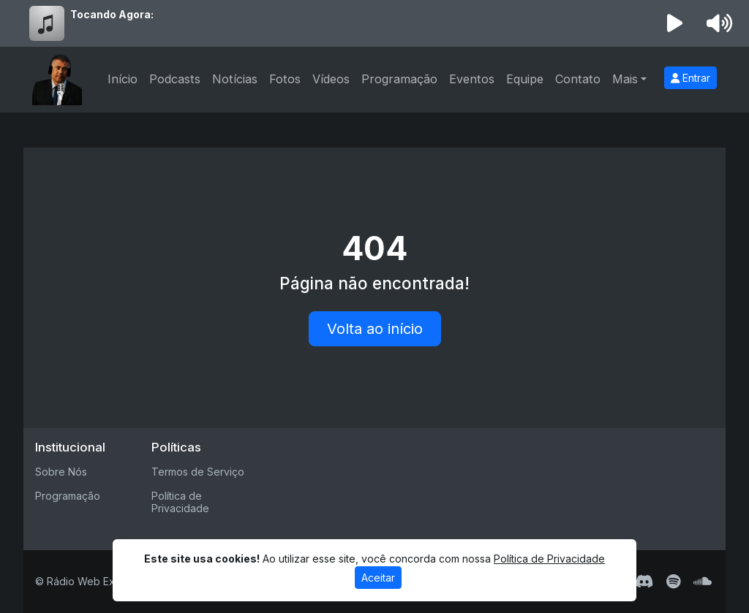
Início (123, 79)
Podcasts (174, 79)
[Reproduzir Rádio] (675, 23)
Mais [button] (625, 79)
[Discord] (644, 581)
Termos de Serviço (197, 471)
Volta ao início (375, 329)
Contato (578, 79)
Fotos (285, 79)
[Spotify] (673, 581)
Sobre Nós (61, 471)
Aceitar (378, 577)
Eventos (471, 79)
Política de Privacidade (180, 502)
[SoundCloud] (702, 581)
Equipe (524, 79)
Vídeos (331, 79)
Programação (399, 79)
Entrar (690, 78)
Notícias (234, 79)
